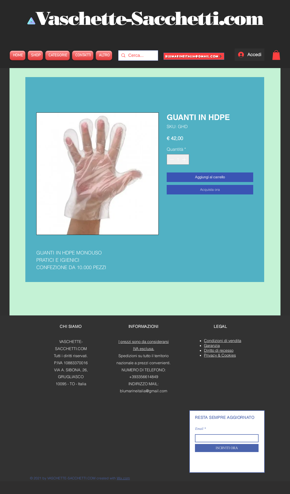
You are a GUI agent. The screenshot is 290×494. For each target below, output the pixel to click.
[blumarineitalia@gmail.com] (194, 56)
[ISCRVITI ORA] (227, 448)
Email (199, 429)
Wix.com (123, 478)
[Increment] (184, 159)
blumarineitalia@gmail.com (143, 390)
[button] (276, 55)
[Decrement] (171, 159)
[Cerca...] (138, 55)
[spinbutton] (178, 159)
